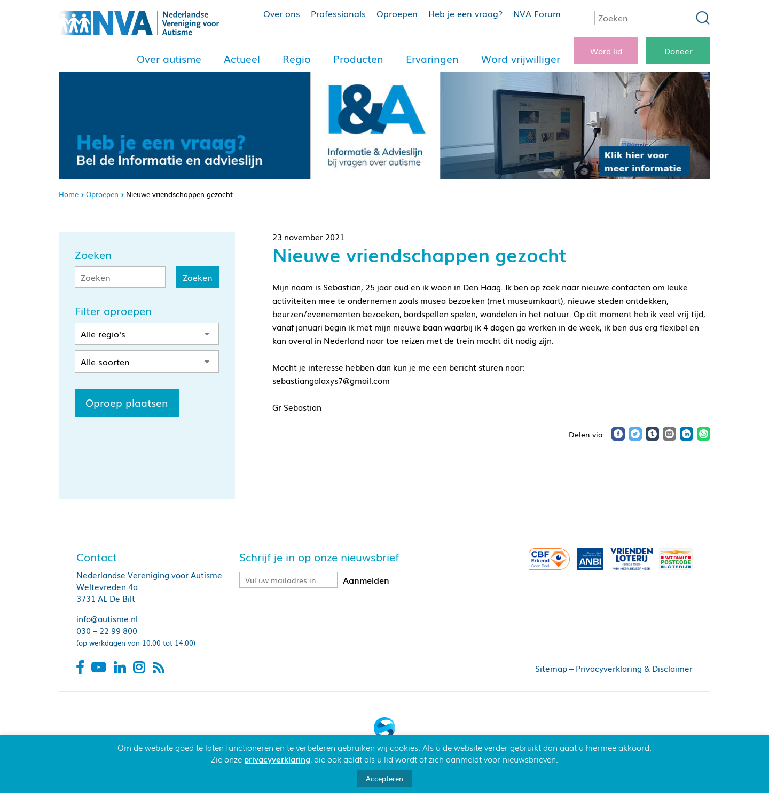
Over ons (281, 13)
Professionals (338, 13)
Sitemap (551, 668)
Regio (297, 58)
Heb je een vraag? (465, 13)
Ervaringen (432, 58)
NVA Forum (537, 13)
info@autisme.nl (107, 618)
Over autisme (169, 58)
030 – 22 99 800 (106, 630)
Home (69, 194)
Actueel (242, 58)
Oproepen (397, 13)
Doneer (678, 51)
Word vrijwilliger (520, 58)
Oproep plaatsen (126, 402)
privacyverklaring (277, 759)
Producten (358, 58)
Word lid (606, 51)
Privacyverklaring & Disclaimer (634, 668)
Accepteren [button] (384, 778)
